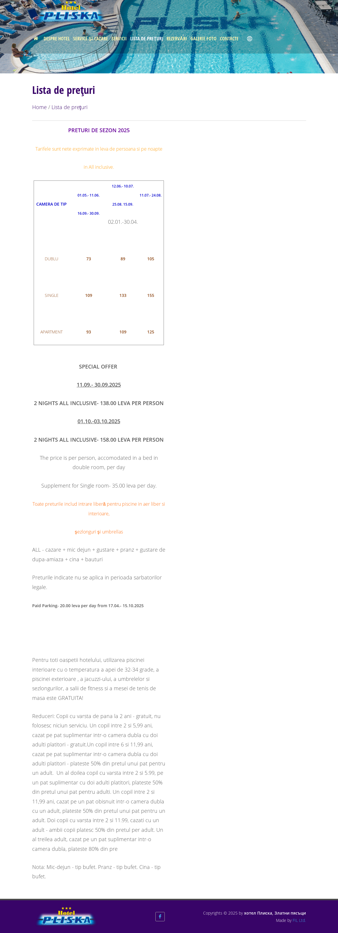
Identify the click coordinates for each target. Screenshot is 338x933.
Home (39, 107)
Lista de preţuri (69, 107)
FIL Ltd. (299, 920)
